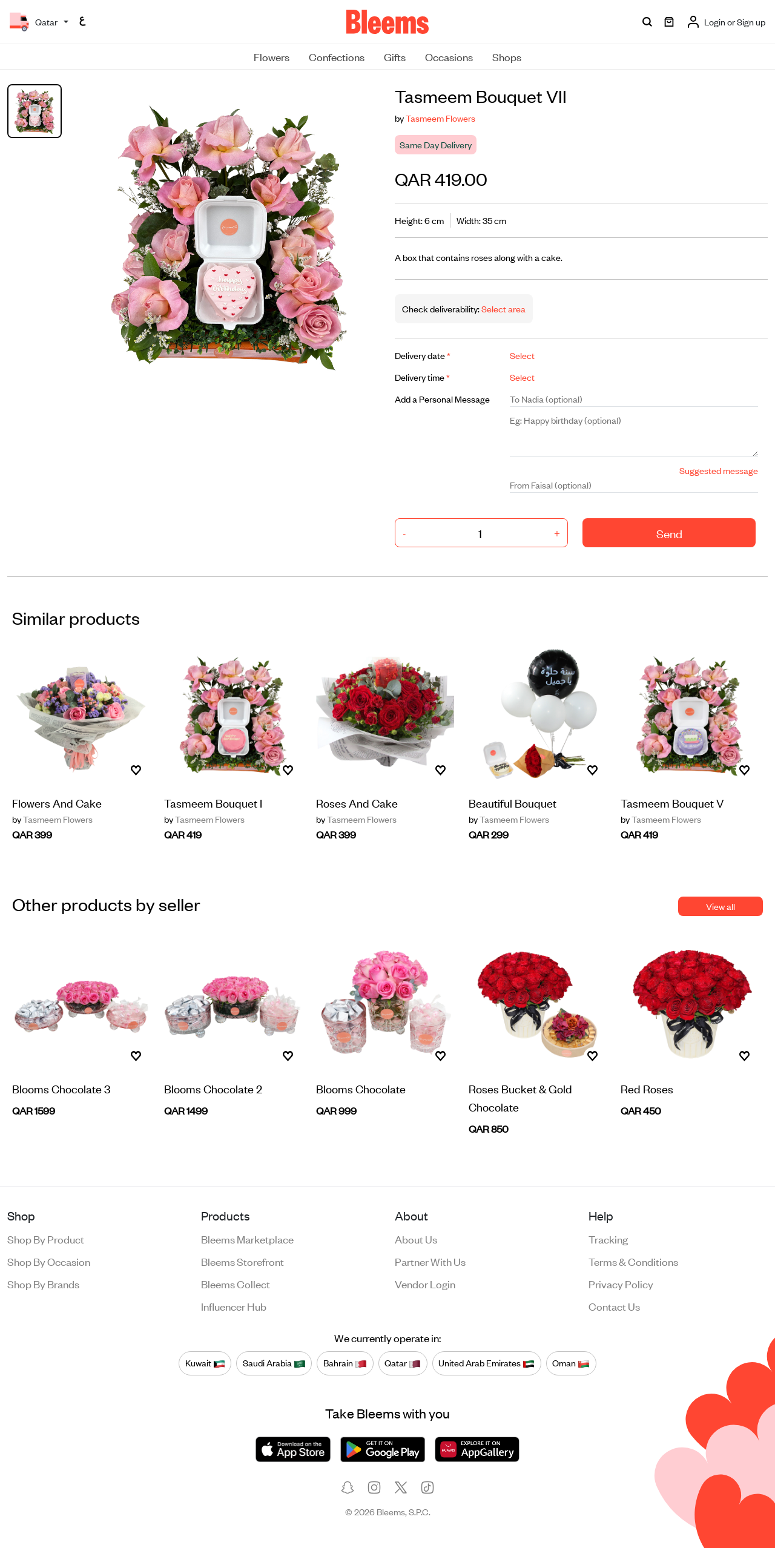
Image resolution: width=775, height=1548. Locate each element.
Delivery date (422, 355)
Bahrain (345, 1362)
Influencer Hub (233, 1306)
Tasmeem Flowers (440, 117)
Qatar (402, 1362)
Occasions (449, 56)
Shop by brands (43, 1283)
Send (669, 533)
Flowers (271, 56)
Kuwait (205, 1362)
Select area (503, 308)
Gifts (395, 56)
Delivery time (422, 377)
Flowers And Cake (57, 802)
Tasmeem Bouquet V (672, 802)
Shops (506, 56)
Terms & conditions (633, 1261)
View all (720, 906)
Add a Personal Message (442, 398)
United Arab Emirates (486, 1362)
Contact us (614, 1306)
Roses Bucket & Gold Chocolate (520, 1097)
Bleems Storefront (242, 1261)
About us (416, 1238)
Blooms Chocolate (361, 1088)
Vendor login (425, 1283)
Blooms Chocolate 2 (213, 1088)
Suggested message (718, 470)
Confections (336, 56)
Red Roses (647, 1088)
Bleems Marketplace (247, 1238)
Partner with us (430, 1261)
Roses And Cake (357, 802)
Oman (571, 1362)
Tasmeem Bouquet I (213, 802)
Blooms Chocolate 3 (61, 1088)
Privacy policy (621, 1283)
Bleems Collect (235, 1283)
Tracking (608, 1238)
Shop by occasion (48, 1261)
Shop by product (45, 1238)
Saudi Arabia (274, 1362)
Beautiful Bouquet (512, 802)
